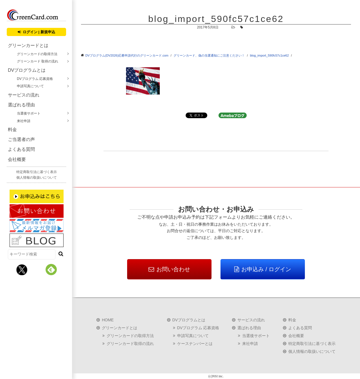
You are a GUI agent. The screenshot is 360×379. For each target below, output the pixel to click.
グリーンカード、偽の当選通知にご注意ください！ (209, 55)
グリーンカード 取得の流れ (37, 61)
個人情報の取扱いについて (36, 178)
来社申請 (23, 121)
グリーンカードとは (28, 45)
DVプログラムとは (27, 70)
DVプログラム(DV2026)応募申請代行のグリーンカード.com (127, 55)
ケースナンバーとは (195, 343)
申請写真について (30, 86)
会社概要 (17, 159)
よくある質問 (21, 149)
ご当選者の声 (21, 139)
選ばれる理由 (21, 104)
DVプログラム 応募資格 (35, 79)
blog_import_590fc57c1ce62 (269, 55)
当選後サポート (28, 113)
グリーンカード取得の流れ (130, 343)
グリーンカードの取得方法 (37, 54)
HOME (108, 320)
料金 (12, 129)
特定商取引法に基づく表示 (36, 172)
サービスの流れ (23, 95)
